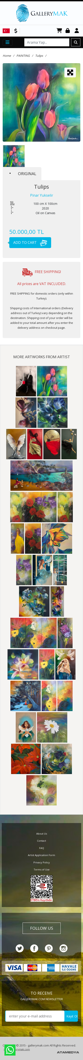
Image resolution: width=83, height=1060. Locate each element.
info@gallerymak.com (17, 1049)
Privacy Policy (41, 862)
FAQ (41, 848)
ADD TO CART (28, 242)
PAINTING (23, 56)
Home (7, 56)
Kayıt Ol (71, 1016)
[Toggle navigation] (7, 42)
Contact (41, 840)
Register (77, 31)
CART (59, 31)
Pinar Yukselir (41, 195)
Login (68, 31)
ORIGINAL (23, 173)
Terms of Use (42, 869)
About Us (41, 833)
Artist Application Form (41, 855)
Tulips (39, 56)
